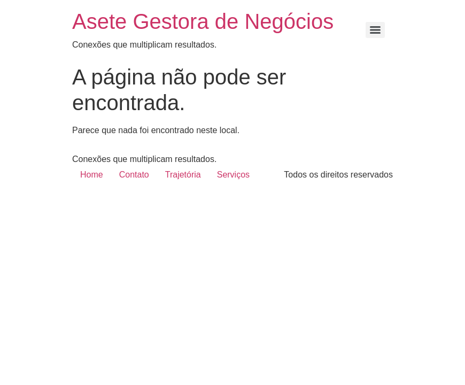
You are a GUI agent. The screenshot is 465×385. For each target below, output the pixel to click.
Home (91, 174)
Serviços (233, 174)
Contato (134, 174)
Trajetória (183, 174)
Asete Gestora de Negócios (203, 21)
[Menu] (375, 30)
